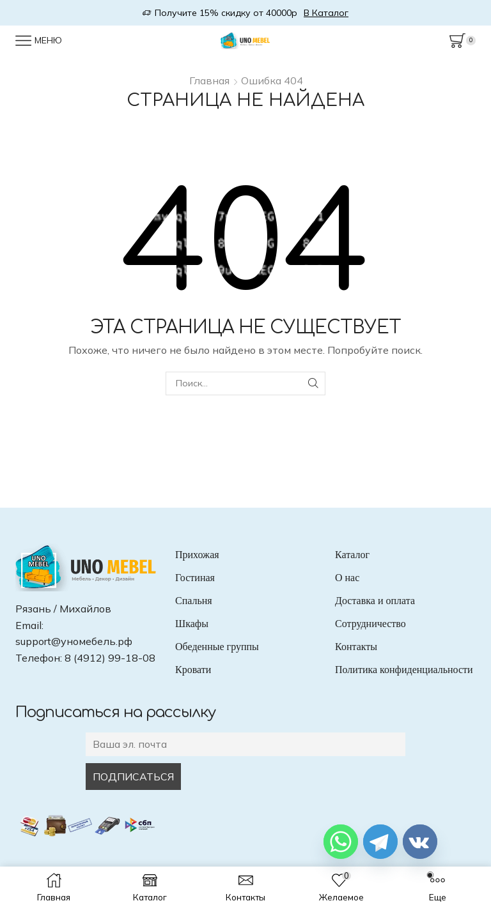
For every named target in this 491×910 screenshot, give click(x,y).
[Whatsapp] (340, 841)
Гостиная (195, 577)
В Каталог (326, 13)
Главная (209, 80)
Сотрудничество (370, 623)
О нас (347, 577)
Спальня (193, 600)
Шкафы (191, 623)
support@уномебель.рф (73, 641)
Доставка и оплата (375, 600)
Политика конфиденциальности (404, 669)
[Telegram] (380, 841)
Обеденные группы (217, 646)
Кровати (193, 669)
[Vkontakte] (420, 841)
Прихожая (197, 554)
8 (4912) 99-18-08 (110, 657)
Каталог (352, 554)
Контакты (356, 646)
